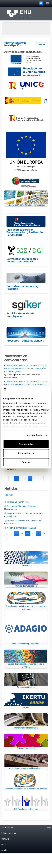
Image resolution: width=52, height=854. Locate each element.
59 (23, 534)
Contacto (5, 839)
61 (34, 534)
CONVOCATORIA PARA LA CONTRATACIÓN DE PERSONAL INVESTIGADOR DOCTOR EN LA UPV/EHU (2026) (25, 385)
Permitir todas (26, 444)
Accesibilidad (7, 827)
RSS (9, 495)
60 (28, 534)
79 (44, 534)
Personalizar (26, 453)
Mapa (3, 844)
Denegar (26, 462)
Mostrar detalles (35, 435)
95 (36, 479)
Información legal (8, 833)
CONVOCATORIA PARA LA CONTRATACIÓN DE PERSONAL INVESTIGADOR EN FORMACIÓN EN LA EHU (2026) (25, 369)
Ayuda (4, 850)
